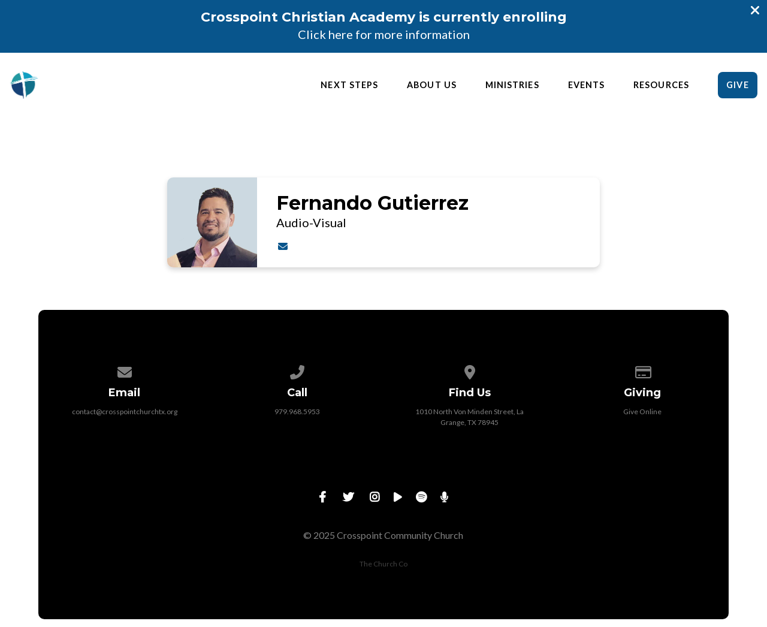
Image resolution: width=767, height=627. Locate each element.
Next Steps (349, 85)
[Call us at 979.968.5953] (297, 370)
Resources (661, 85)
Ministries (512, 85)
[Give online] (642, 370)
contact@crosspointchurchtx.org (124, 411)
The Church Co (383, 563)
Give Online (642, 411)
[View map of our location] (470, 370)
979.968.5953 (297, 411)
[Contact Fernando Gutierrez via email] (282, 246)
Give (737, 85)
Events (586, 85)
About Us (432, 85)
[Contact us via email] (124, 370)
